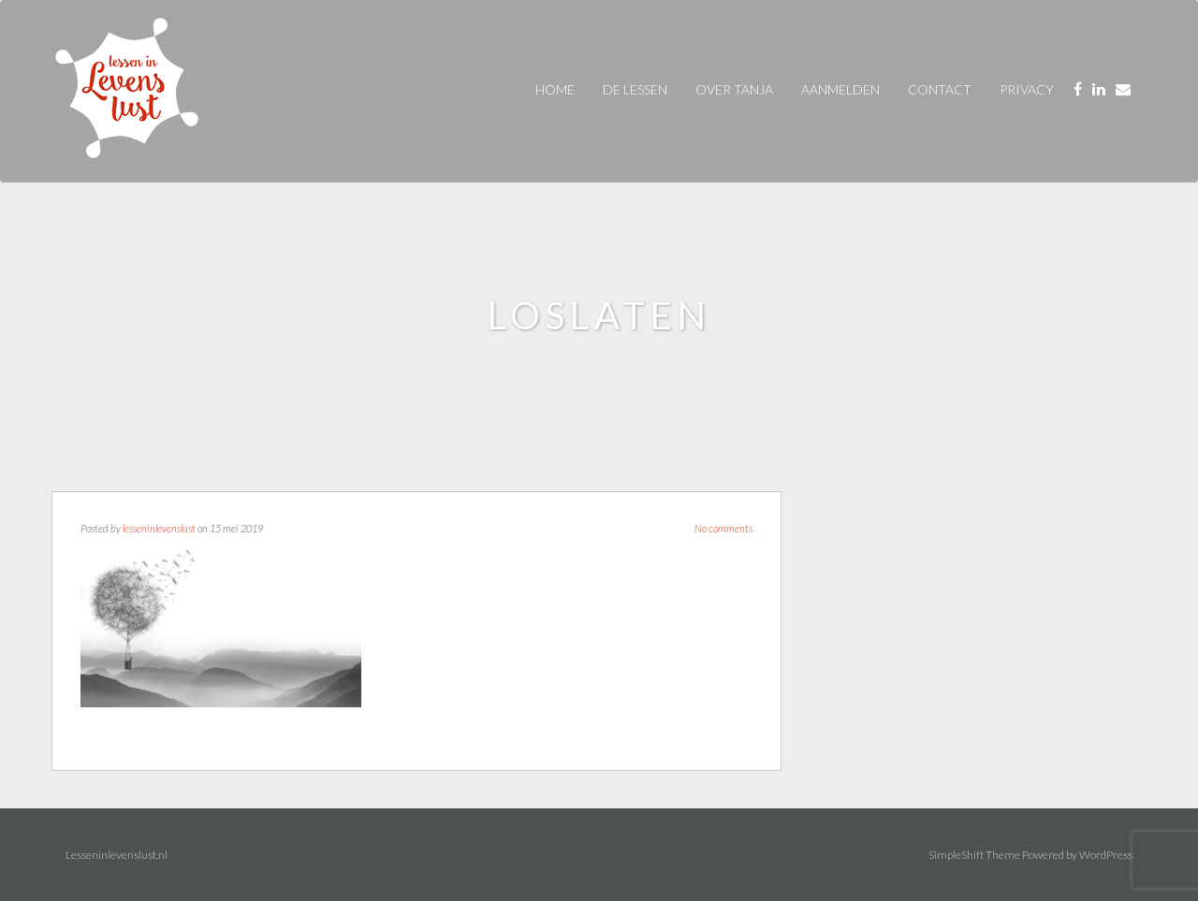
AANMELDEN (840, 89)
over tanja (734, 89)
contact (940, 89)
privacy (1027, 89)
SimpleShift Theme (974, 855)
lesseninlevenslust (159, 528)
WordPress (1105, 855)
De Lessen (635, 89)
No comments (723, 528)
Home (555, 89)
